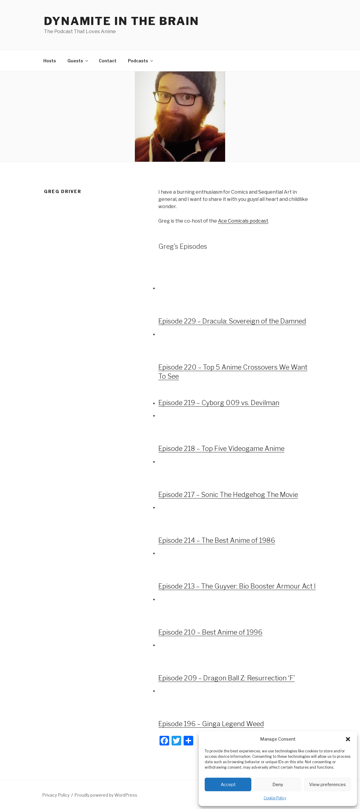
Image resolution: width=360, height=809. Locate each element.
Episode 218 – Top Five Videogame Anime (221, 448)
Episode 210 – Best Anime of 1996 (210, 632)
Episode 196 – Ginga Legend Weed (211, 724)
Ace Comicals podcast (243, 221)
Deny (277, 784)
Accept (228, 784)
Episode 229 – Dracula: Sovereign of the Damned (232, 321)
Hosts (49, 60)
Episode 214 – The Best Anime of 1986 (216, 540)
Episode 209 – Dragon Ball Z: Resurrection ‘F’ (226, 678)
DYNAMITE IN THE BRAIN (121, 21)
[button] (348, 739)
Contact (107, 60)
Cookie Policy (275, 798)
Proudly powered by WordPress (105, 795)
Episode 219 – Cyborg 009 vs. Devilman (218, 403)
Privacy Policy (56, 795)
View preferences (327, 784)
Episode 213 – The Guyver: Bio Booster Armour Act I (237, 586)
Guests (78, 60)
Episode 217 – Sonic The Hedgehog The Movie (228, 494)
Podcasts (141, 60)
